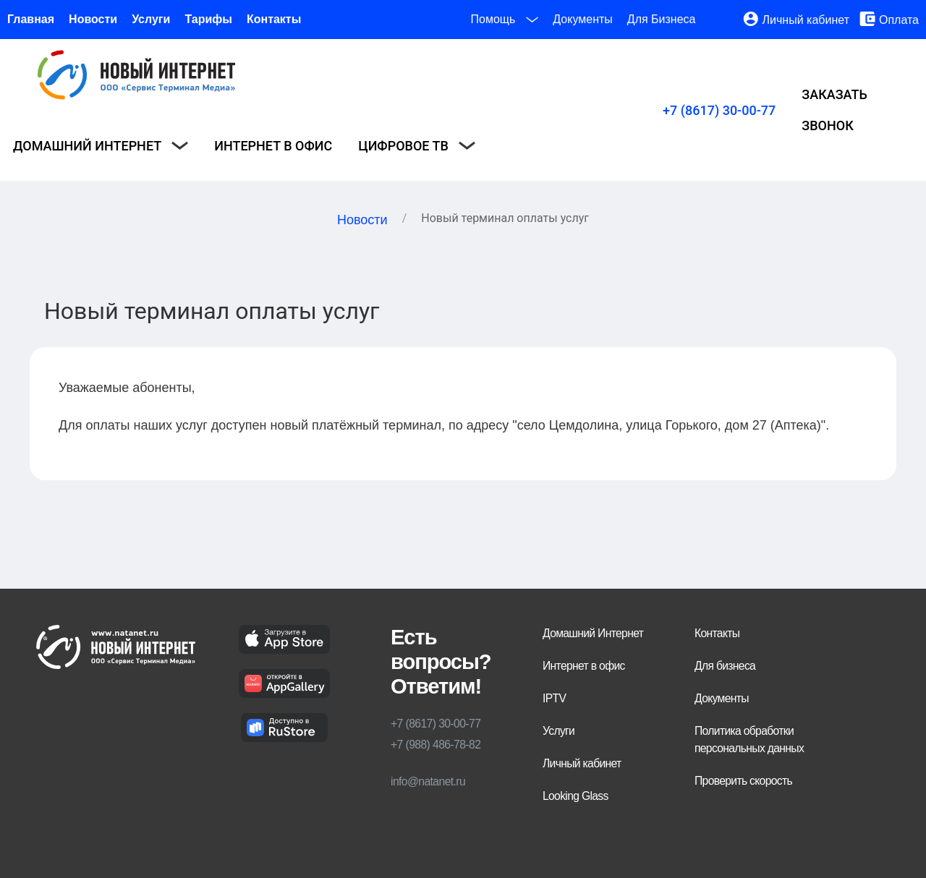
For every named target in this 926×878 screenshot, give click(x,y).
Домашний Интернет (593, 633)
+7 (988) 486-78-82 (435, 744)
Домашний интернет (100, 145)
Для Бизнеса (661, 19)
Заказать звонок (834, 110)
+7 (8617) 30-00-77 (719, 110)
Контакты (274, 19)
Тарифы (208, 19)
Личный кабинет (806, 20)
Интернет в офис (273, 145)
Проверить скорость (743, 781)
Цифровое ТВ (416, 145)
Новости (93, 19)
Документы (582, 19)
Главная (30, 19)
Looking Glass (575, 796)
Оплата (899, 20)
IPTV (554, 698)
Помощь (505, 19)
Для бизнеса (724, 666)
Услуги (151, 19)
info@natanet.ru (428, 781)
